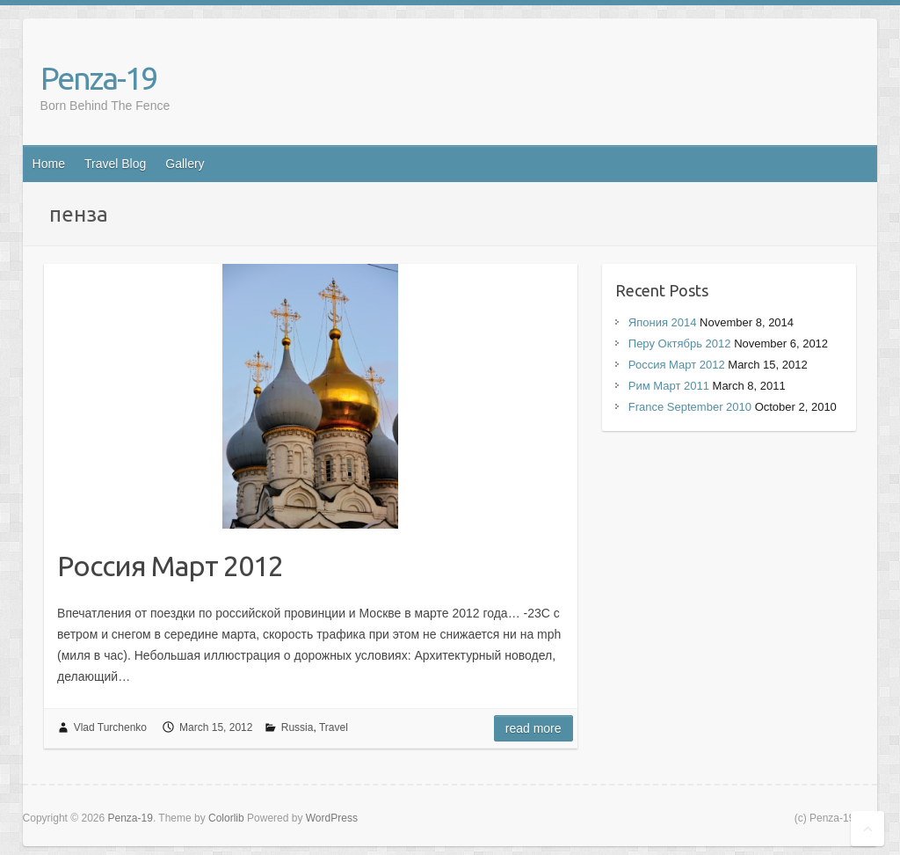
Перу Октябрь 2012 (679, 343)
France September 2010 (689, 406)
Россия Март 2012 (170, 565)
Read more (533, 728)
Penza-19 (98, 78)
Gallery (184, 164)
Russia (297, 727)
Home (49, 164)
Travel (333, 727)
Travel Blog (115, 164)
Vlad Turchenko (110, 727)
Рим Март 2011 (668, 385)
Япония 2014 (662, 322)
